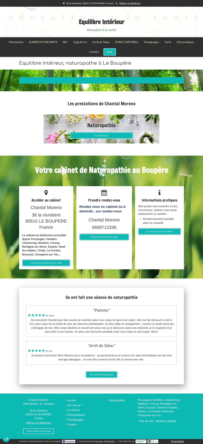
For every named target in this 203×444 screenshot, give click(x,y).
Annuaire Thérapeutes (105, 441)
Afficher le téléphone (129, 3)
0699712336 (104, 227)
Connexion (177, 441)
